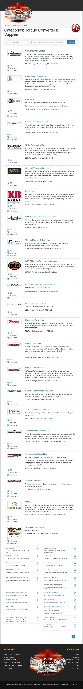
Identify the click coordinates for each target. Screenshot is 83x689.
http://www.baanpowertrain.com (38, 556)
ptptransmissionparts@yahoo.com (11, 312)
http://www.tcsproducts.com (8, 420)
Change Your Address (13, 665)
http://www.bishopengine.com (38, 563)
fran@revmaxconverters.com (11, 360)
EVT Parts (29, 99)
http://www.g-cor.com (8, 160)
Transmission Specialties (36, 454)
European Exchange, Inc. (36, 76)
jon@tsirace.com (11, 470)
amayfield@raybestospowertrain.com (11, 333)
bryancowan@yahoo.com (38, 566)
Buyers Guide (7, 25)
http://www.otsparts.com (8, 274)
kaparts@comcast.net (75, 618)
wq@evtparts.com (11, 111)
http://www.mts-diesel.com (8, 230)
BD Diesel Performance (50, 556)
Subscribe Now (10, 660)
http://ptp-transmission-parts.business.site (8, 312)
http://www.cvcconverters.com (38, 578)
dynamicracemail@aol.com (75, 587)
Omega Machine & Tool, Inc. (37, 240)
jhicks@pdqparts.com (11, 293)
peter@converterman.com (11, 66)
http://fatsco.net (8, 135)
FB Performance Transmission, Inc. (16, 592)
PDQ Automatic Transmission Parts (40, 284)
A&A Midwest (10, 548)
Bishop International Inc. (13, 563)
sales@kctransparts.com (75, 627)
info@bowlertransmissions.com (75, 573)
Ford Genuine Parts (12, 599)
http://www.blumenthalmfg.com (75, 563)
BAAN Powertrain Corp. (13, 556)
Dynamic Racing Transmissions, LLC (54, 585)
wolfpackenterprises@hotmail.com (8, 539)
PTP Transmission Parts (35, 303)
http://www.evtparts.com (8, 111)
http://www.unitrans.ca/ (8, 517)
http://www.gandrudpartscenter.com (75, 600)
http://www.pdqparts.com (8, 293)
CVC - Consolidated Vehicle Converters (17, 578)
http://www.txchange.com (8, 444)
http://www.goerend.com (8, 183)
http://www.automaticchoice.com (75, 549)
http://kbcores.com (8, 206)
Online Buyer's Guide (12, 654)
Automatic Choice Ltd (50, 548)
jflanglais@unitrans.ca (11, 517)
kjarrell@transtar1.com (11, 491)
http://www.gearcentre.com (38, 607)
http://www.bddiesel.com (75, 556)
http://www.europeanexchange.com (8, 91)
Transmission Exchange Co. (37, 431)
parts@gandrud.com (75, 602)
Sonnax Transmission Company (39, 391)
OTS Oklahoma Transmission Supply (41, 261)
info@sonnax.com (11, 402)
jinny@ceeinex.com (75, 609)
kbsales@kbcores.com (11, 206)
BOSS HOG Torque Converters (15, 570)
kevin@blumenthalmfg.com (75, 566)
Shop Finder (9, 657)
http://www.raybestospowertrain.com (8, 333)
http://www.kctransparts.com (75, 625)
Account (75, 668)
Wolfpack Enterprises (34, 527)
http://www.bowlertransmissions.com (75, 570)
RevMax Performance (34, 368)
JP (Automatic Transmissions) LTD (16, 617)
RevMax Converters (33, 343)
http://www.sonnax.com (8, 402)
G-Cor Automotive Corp (35, 145)
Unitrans (29, 502)
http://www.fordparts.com (38, 600)
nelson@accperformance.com (38, 573)
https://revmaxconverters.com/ (8, 360)
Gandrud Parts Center (50, 599)
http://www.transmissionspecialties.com (8, 470)
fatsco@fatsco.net (11, 135)
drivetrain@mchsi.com (75, 580)
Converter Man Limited (35, 51)
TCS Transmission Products (37, 410)
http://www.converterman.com (8, 66)
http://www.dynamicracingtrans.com (75, 585)
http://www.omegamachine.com (8, 251)
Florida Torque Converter (51, 592)
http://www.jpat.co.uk (38, 618)
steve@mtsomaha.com (11, 230)
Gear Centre (10, 606)
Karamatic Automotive (50, 617)
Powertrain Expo (72, 663)
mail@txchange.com (11, 444)
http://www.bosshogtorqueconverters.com (38, 570)
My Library (8, 668)
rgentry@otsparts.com (11, 274)
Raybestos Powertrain (34, 320)
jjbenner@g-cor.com (11, 160)
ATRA (77, 654)
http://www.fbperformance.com (38, 593)
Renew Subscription (12, 663)
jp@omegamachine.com (11, 251)
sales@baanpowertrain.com (38, 559)
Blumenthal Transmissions (51, 563)
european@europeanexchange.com (11, 91)
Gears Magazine (72, 660)
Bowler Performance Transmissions (54, 570)
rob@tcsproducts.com (11, 420)
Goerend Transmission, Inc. (37, 168)
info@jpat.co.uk (38, 620)
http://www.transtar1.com (8, 491)
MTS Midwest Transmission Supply (40, 217)
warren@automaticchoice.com (75, 551)
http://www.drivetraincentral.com (75, 578)
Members (75, 657)
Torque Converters (18, 25)
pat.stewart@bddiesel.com (75, 559)
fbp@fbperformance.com (38, 595)
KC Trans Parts (48, 624)
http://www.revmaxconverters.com (8, 383)
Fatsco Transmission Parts (36, 122)
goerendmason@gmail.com (11, 183)
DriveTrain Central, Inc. (50, 578)
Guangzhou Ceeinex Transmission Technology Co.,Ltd (53, 607)
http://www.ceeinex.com (75, 607)
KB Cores (29, 191)
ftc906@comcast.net (75, 595)
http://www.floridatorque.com (75, 593)
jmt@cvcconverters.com (38, 580)
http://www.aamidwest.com (38, 549)
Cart (77, 665)
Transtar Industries (33, 481)
